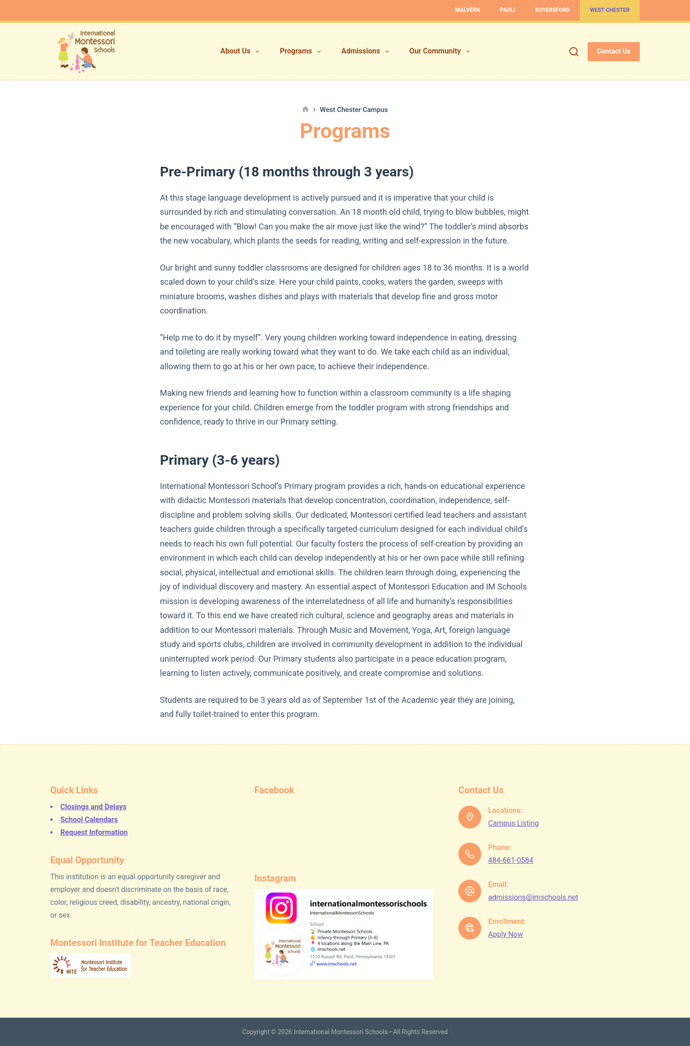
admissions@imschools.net (533, 897)
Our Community (441, 51)
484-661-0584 (510, 860)
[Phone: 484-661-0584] (469, 854)
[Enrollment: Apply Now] (469, 928)
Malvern (467, 10)
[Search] (574, 51)
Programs (302, 51)
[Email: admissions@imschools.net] (469, 891)
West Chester (610, 10)
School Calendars (89, 819)
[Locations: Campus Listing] (469, 817)
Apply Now (505, 934)
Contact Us (614, 51)
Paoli (507, 10)
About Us (241, 51)
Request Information (93, 832)
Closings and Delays (93, 806)
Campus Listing (513, 823)
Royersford (553, 10)
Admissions (367, 51)
